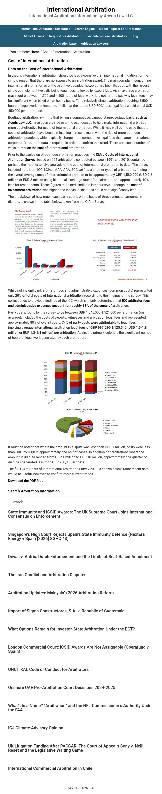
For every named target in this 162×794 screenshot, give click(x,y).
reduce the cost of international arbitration (52, 148)
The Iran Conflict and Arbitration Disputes (47, 574)
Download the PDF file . (25, 481)
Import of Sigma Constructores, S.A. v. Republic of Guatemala (66, 610)
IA (92, 788)
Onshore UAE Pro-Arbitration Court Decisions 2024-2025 (61, 687)
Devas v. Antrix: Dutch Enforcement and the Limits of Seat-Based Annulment (80, 556)
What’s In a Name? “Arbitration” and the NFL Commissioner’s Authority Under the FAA (80, 707)
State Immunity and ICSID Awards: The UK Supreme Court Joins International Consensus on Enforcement (81, 514)
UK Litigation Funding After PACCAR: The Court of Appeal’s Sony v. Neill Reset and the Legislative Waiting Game (75, 748)
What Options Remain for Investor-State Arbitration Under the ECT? (71, 629)
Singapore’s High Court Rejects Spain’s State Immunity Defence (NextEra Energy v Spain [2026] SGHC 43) (76, 536)
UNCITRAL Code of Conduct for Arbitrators (48, 669)
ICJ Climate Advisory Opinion (35, 727)
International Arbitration (81, 9)
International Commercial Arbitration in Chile (50, 768)
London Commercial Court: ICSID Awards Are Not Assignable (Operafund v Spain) (78, 649)
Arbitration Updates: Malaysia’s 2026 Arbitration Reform (61, 592)
